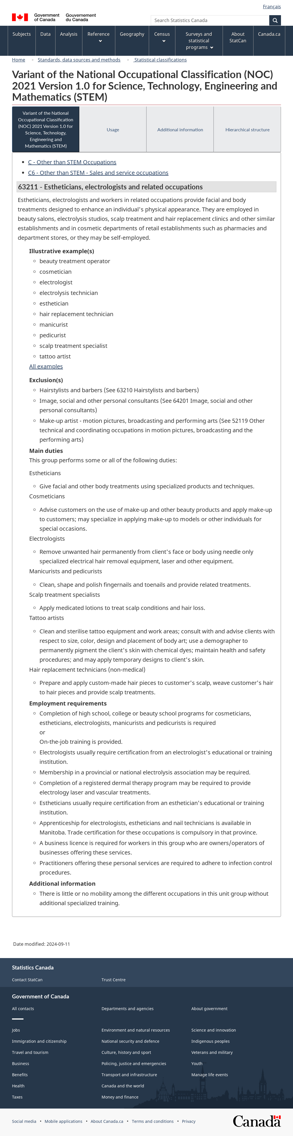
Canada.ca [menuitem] (269, 34)
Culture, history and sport (126, 1052)
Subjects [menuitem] (22, 34)
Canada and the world (123, 1086)
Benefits (20, 1074)
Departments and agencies (128, 1008)
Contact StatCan (27, 979)
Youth (197, 1063)
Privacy (188, 1121)
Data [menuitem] (45, 34)
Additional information (180, 129)
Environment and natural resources (136, 1030)
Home (18, 60)
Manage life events (209, 1074)
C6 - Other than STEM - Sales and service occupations (98, 173)
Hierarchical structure (247, 129)
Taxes (17, 1097)
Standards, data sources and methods (79, 60)
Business (20, 1063)
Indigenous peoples (210, 1041)
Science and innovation (213, 1030)
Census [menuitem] (162, 37)
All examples (46, 366)
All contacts (23, 1008)
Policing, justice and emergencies (134, 1063)
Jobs (16, 1030)
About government (209, 1008)
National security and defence (130, 1041)
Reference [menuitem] (99, 37)
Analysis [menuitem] (69, 34)
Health (18, 1086)
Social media (24, 1121)
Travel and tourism (30, 1052)
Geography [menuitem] (132, 34)
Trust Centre (114, 979)
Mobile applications (63, 1121)
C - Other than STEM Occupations (72, 162)
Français (272, 6)
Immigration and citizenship (39, 1041)
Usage (113, 129)
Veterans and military (212, 1052)
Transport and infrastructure (129, 1074)
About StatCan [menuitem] (237, 37)
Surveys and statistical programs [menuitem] (199, 40)
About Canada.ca (107, 1121)
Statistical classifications (160, 60)
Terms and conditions (153, 1121)
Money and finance (120, 1097)
